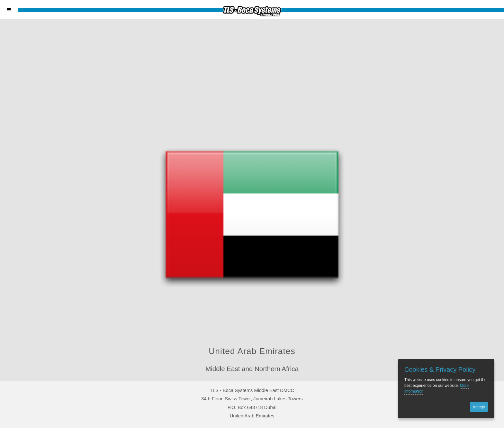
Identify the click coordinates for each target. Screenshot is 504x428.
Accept (479, 407)
